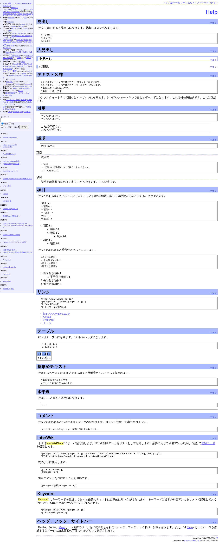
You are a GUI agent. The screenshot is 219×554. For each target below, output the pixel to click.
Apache (13, 33)
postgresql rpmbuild (9, 267)
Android (25, 15)
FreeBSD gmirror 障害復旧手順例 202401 (17, 178)
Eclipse (9, 40)
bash (31, 46)
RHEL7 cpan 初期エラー (11, 216)
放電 (29, 107)
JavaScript (24, 24)
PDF (202, 3)
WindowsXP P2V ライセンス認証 (15, 242)
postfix (17, 84)
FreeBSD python (8, 288)
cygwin (21, 10)
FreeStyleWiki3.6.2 (192, 551)
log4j (25, 42)
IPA (7, 81)
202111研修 (7, 201)
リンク (43, 296)
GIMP (14, 88)
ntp (26, 56)
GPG (14, 66)
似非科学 (27, 112)
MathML (14, 26)
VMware (11, 17)
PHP (12, 46)
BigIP (14, 36)
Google (47, 322)
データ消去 (28, 66)
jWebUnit (19, 40)
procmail (27, 84)
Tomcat (19, 33)
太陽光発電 (9, 102)
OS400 (29, 14)
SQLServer (10, 54)
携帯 (10, 31)
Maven (14, 42)
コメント (45, 423)
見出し (43, 21)
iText (29, 42)
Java (4, 40)
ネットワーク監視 (9, 71)
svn (20, 50)
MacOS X (10, 15)
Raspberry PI (7, 281)
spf (17, 86)
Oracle (7, 52)
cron (13, 79)
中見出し (45, 59)
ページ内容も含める (11, 127)
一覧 (177, 3)
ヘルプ (195, 3)
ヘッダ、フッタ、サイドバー (64, 531)
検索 (190, 3)
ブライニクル (8, 104)
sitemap (27, 36)
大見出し (45, 50)
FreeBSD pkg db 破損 (10, 137)
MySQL (22, 52)
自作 (4, 107)
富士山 (18, 100)
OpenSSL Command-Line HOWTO (15, 223)
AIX (24, 14)
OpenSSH (8, 66)
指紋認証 (20, 66)
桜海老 (23, 100)
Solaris (19, 14)
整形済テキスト (52, 373)
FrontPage (49, 325)
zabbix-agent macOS (10, 145)
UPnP (19, 58)
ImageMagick (24, 88)
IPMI (9, 79)
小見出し (44, 67)
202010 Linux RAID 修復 (11, 235)
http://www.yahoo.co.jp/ (56, 319)
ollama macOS (7, 147)
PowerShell (7, 48)
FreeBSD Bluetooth (9, 154)
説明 (41, 140)
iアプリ (8, 42)
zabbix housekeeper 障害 (11, 161)
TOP (212, 23)
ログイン (213, 3)
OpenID (15, 64)
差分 (172, 3)
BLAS (20, 91)
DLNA (28, 58)
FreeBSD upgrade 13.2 (10, 171)
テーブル (45, 336)
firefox (25, 28)
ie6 (13, 28)
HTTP (30, 56)
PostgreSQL (14, 52)
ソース (183, 3)
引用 (41, 109)
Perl (4, 46)
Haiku (16, 15)
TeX (21, 112)
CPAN (8, 46)
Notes (21, 86)
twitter (23, 62)
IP (9, 56)
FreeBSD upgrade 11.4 (10, 209)
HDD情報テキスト (10, 250)
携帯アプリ (20, 36)
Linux (27, 10)
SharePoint (10, 38)
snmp (20, 75)
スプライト (10, 100)
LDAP (5, 58)
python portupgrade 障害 (11, 164)
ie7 (16, 28)
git (22, 50)
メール (5, 84)
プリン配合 (7, 186)
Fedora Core (15, 12)
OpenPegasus (13, 75)
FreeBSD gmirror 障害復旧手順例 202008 (17, 252)
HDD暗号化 (7, 69)
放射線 (28, 102)
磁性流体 (6, 109)
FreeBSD (8, 10)
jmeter (26, 40)
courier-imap (27, 86)
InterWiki (46, 445)
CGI (23, 33)
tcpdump (26, 75)
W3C (11, 81)
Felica (5, 3)
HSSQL (28, 52)
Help (212, 12)
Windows (15, 10)
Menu (62, 537)
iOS (20, 15)
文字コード (208, 450)
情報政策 (16, 112)
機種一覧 (14, 8)
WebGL (20, 26)
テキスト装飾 (50, 75)
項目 (41, 192)
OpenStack (10, 22)
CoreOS (10, 14)
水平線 (43, 398)
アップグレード (21, 93)
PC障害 (12, 93)
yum (14, 14)
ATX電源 (8, 95)
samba (10, 58)
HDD (7, 93)
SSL (25, 64)
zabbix (24, 73)
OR (12, 124)
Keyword (46, 503)
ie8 (18, 28)
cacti (30, 71)
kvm (25, 17)
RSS (206, 3)
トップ (166, 3)
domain (17, 56)
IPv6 (12, 56)
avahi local (6, 274)
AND (6, 124)
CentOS (8, 12)
